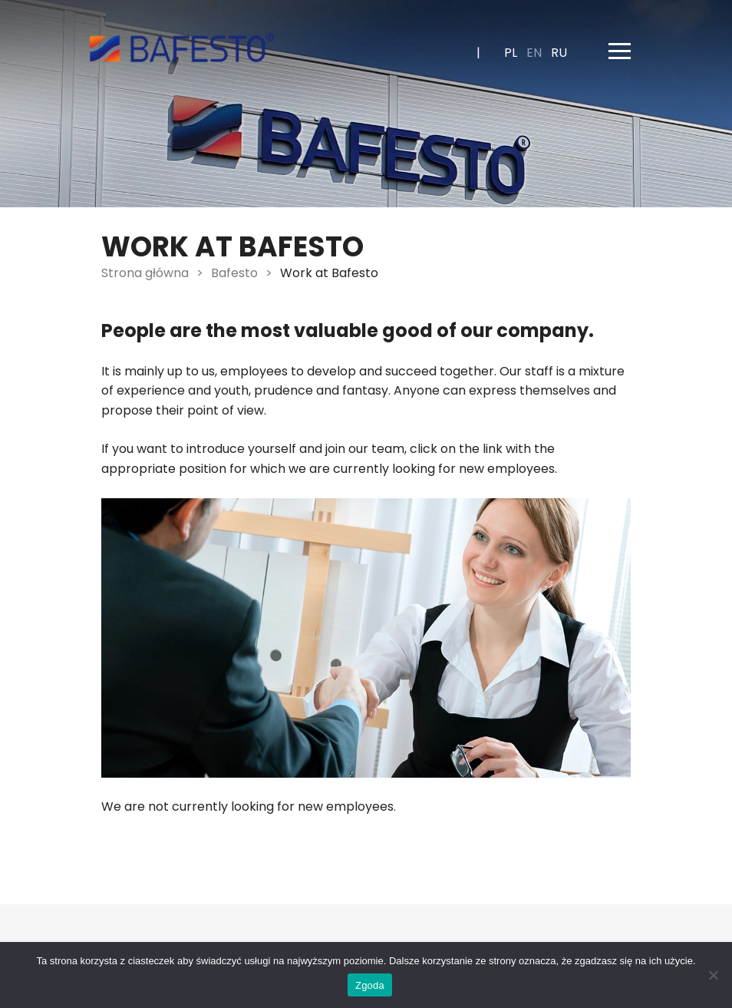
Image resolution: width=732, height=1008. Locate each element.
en (534, 52)
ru (559, 52)
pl (510, 52)
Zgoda (369, 985)
